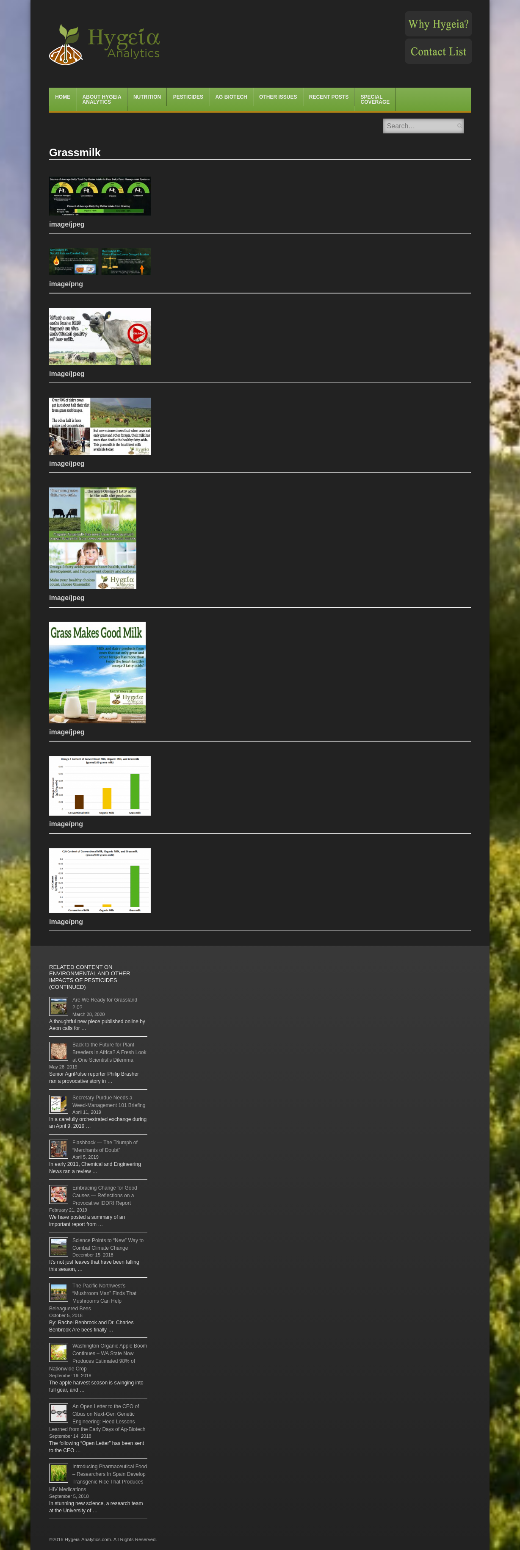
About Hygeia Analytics (102, 99)
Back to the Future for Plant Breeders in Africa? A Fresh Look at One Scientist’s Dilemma (109, 1052)
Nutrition (147, 97)
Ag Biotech (231, 97)
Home (62, 97)
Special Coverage (375, 99)
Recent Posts (329, 97)
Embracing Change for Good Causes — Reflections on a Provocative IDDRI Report (104, 1195)
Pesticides (188, 97)
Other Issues (278, 97)
